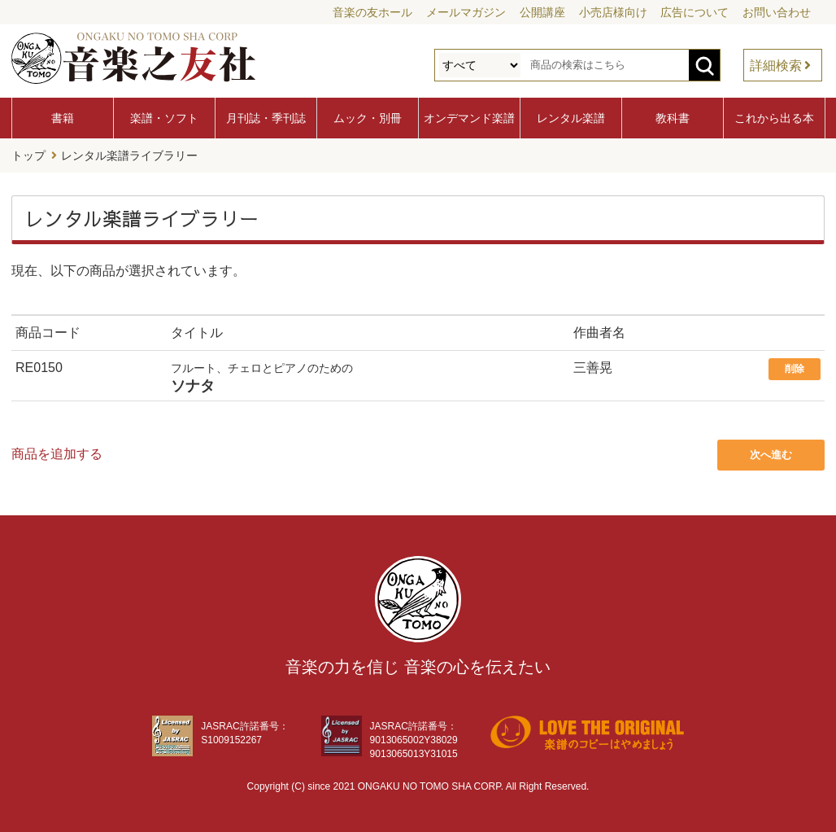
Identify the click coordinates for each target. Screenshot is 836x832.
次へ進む (771, 455)
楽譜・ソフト (164, 118)
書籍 (62, 118)
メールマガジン (466, 12)
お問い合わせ (776, 12)
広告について (694, 12)
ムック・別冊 (367, 118)
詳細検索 (776, 65)
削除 (794, 368)
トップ (28, 155)
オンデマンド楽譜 (469, 118)
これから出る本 (774, 118)
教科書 (672, 118)
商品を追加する (56, 454)
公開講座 (542, 12)
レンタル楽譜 (571, 118)
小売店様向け (613, 12)
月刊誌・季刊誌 (266, 118)
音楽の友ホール (372, 12)
